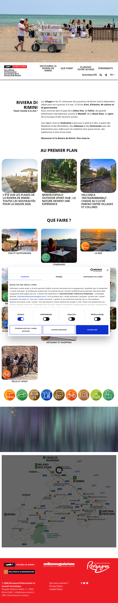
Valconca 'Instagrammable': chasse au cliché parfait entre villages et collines (97, 201)
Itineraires (59, 264)
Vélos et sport (20, 381)
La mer (98, 253)
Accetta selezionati (59, 330)
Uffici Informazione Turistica (15, 595)
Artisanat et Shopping (58, 342)
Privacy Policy (56, 586)
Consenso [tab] (25, 277)
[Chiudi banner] (107, 270)
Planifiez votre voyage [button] (85, 68)
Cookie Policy (55, 589)
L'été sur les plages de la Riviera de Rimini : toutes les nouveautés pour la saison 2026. (19, 199)
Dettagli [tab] (59, 277)
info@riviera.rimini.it (24, 592)
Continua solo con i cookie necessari (26, 329)
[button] (9, 31)
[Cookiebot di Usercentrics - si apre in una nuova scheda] (92, 270)
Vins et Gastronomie (19, 253)
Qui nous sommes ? (59, 583)
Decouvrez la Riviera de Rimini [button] (48, 68)
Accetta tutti (92, 330)
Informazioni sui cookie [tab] (93, 277)
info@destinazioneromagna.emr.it (31, 296)
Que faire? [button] (67, 68)
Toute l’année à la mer (59, 25)
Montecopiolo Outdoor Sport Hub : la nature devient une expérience (59, 199)
